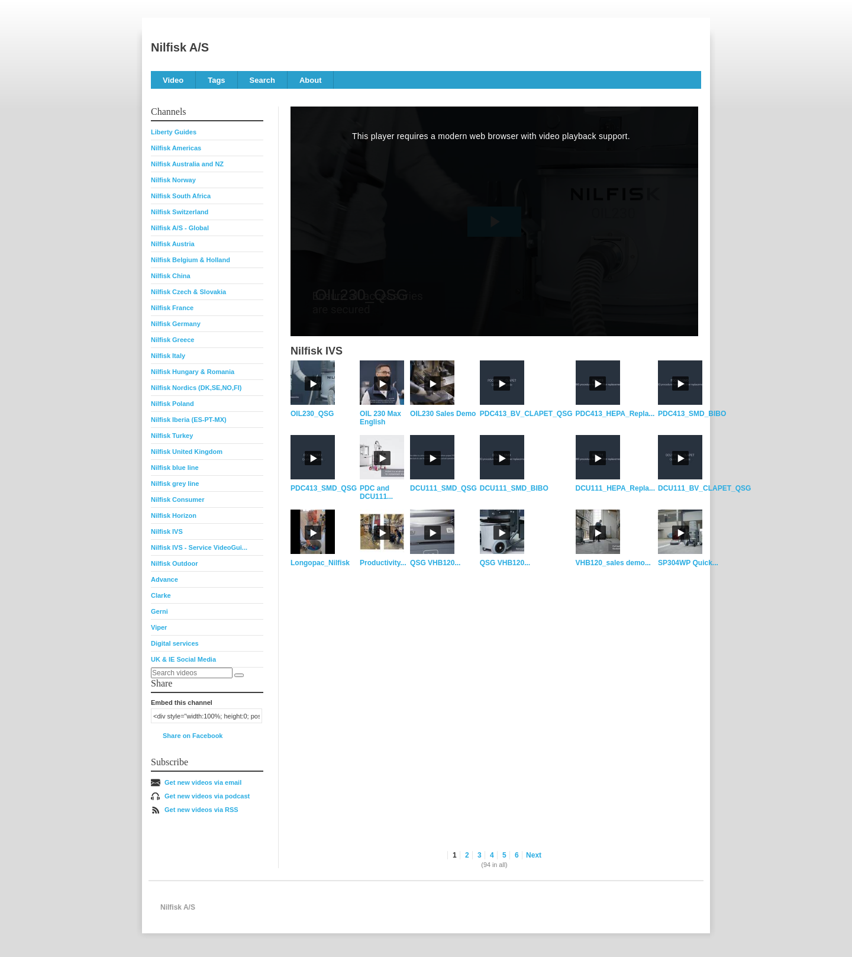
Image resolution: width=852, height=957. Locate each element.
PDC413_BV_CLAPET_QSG (526, 414)
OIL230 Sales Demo (443, 414)
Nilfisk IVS (167, 531)
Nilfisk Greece (172, 339)
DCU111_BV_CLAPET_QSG (704, 488)
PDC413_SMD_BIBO (692, 414)
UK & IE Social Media (183, 659)
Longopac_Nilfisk (320, 563)
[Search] (239, 675)
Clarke (161, 595)
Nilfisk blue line (175, 467)
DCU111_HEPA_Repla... (616, 488)
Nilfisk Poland (172, 403)
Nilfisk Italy (168, 355)
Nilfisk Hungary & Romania (192, 371)
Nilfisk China (171, 275)
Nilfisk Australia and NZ (187, 163)
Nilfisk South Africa (181, 195)
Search (262, 80)
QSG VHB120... (435, 563)
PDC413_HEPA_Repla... (615, 414)
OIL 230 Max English (380, 418)
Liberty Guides (173, 132)
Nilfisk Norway (173, 179)
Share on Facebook (192, 735)
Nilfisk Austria (173, 243)
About (310, 80)
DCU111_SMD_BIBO (514, 488)
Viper (159, 627)
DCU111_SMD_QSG (443, 488)
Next (533, 855)
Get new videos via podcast (207, 796)
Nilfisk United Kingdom (186, 451)
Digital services (175, 643)
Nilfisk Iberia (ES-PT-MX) (189, 419)
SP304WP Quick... (688, 563)
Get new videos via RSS (201, 809)
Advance (164, 579)
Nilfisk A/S (180, 47)
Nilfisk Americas (176, 148)
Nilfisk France (172, 307)
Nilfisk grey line (175, 483)
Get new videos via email (202, 782)
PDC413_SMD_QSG (324, 488)
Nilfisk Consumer (177, 499)
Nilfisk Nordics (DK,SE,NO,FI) (196, 387)
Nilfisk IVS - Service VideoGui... (199, 547)
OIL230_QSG (312, 414)
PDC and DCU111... (376, 492)
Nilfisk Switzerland (179, 211)
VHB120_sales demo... (613, 563)
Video (173, 80)
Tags (216, 80)
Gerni (159, 611)
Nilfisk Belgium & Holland (190, 259)
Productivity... (383, 563)
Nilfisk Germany (176, 323)
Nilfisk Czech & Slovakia (188, 291)
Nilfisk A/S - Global (180, 227)
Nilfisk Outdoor (174, 563)
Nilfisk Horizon (173, 515)
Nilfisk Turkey (172, 435)
